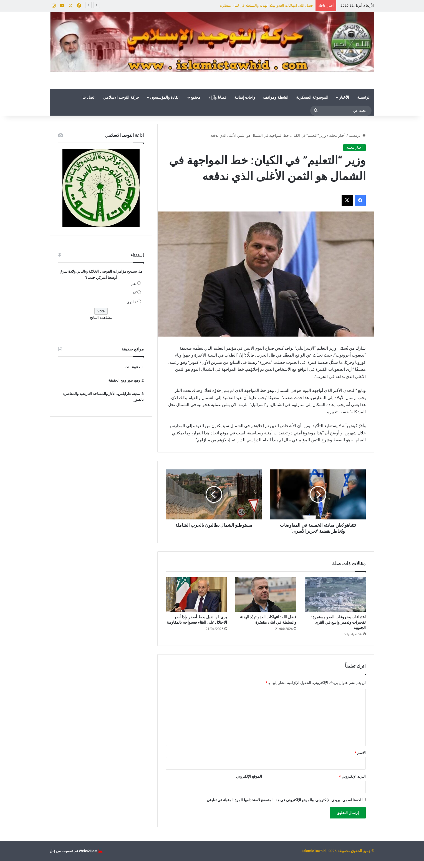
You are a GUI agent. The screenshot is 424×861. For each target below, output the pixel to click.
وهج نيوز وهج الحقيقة (124, 380)
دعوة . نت (132, 367)
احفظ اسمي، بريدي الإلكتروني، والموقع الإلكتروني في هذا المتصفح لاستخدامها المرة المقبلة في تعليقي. (283, 800)
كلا (135, 293)
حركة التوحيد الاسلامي (121, 97)
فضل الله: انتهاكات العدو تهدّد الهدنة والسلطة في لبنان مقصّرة (266, 5)
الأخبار (344, 97)
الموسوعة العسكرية (312, 97)
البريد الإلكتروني (352, 776)
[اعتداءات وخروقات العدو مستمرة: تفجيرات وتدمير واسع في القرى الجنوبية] (335, 594)
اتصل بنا (88, 97)
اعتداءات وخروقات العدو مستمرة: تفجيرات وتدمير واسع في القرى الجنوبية (338, 622)
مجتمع (196, 97)
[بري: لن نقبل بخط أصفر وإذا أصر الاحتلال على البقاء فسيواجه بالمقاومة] (196, 594)
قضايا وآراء (217, 97)
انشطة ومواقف (275, 97)
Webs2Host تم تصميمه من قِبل (73, 851)
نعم (134, 284)
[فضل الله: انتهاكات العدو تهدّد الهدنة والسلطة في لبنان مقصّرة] (265, 594)
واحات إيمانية (244, 97)
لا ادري (132, 302)
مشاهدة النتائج (101, 317)
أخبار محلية (337, 135)
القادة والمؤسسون (165, 97)
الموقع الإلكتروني (249, 776)
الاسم (360, 753)
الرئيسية (363, 97)
